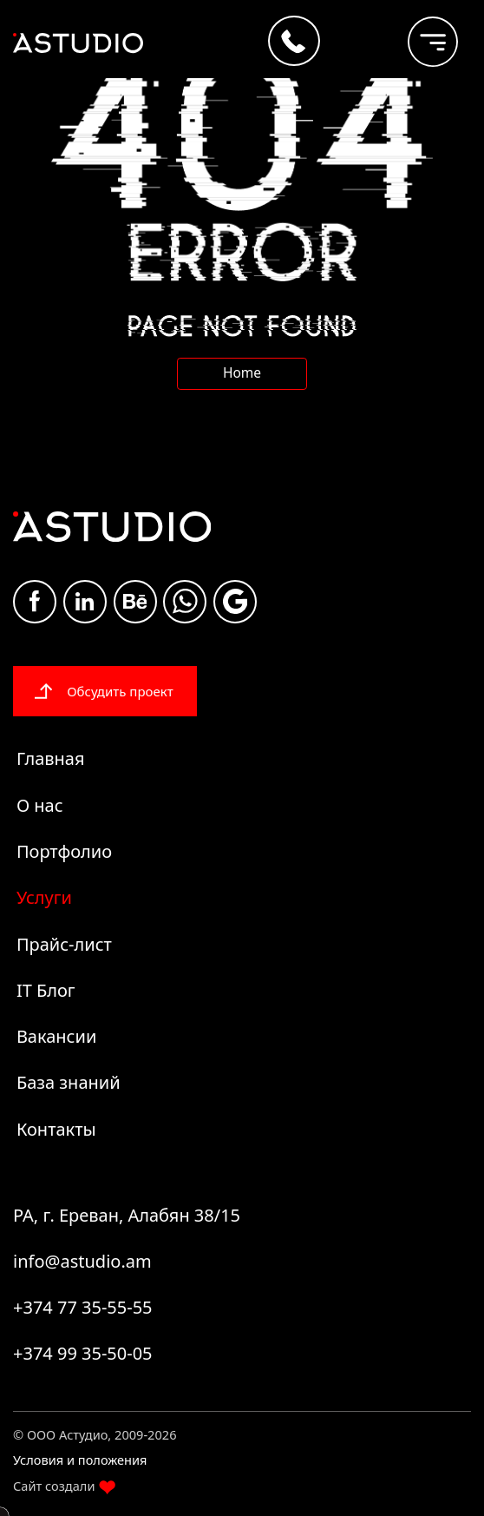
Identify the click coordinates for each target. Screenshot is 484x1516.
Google (235, 601)
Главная (50, 758)
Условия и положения (80, 1459)
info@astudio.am (82, 1261)
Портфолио (64, 851)
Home (242, 372)
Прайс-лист (64, 944)
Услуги (44, 897)
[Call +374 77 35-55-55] (294, 41)
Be (135, 601)
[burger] (419, 33)
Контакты (56, 1129)
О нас (39, 805)
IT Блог (45, 990)
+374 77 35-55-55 (83, 1307)
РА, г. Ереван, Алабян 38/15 (126, 1215)
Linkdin (84, 601)
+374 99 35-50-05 (83, 1353)
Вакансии (56, 1036)
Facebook (34, 600)
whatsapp (185, 601)
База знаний (68, 1082)
